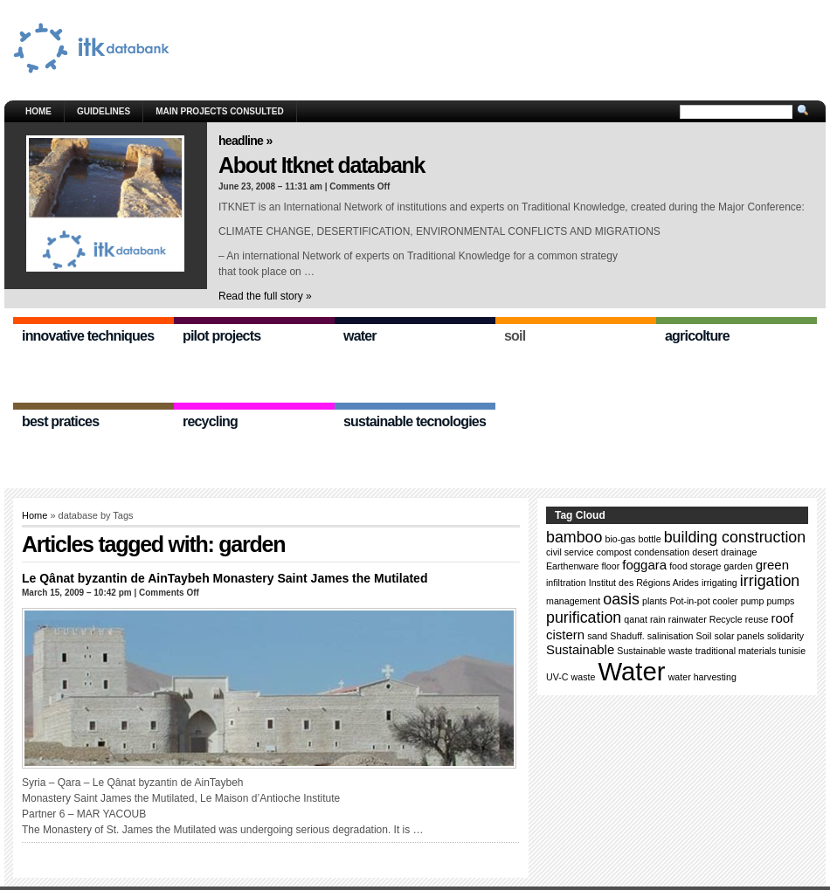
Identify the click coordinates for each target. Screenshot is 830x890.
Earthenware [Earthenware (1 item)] (572, 566)
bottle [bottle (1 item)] (650, 539)
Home (38, 111)
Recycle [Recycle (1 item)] (726, 619)
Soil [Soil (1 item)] (704, 636)
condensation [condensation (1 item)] (661, 552)
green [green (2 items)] (772, 564)
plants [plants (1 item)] (654, 601)
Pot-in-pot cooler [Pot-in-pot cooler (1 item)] (703, 601)
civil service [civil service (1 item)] (569, 552)
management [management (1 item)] (573, 601)
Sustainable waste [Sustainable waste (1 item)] (655, 650)
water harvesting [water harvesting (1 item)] (702, 677)
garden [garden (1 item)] (737, 566)
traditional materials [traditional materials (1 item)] (735, 650)
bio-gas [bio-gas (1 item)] (620, 539)
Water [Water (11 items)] (631, 671)
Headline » (245, 141)
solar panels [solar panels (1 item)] (739, 636)
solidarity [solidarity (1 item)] (785, 636)
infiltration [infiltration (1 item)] (566, 582)
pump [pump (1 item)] (752, 601)
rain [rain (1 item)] (658, 619)
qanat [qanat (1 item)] (635, 619)
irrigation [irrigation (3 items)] (769, 581)
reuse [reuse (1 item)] (757, 619)
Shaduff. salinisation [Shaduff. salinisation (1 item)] (651, 636)
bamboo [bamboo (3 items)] (574, 537)
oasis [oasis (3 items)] (621, 599)
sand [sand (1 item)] (597, 636)
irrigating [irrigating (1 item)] (719, 582)
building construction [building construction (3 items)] (735, 537)
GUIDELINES (103, 111)
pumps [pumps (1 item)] (780, 601)
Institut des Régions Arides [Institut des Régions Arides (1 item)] (644, 582)
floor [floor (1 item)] (610, 566)
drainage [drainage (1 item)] (739, 552)
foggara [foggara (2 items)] (644, 564)
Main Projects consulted (220, 111)
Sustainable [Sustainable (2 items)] (580, 649)
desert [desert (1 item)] (705, 552)
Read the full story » (265, 296)
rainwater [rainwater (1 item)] (687, 619)
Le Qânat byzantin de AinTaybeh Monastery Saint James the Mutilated (224, 578)
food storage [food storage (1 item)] (695, 566)
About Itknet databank (321, 165)
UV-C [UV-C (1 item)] (557, 677)
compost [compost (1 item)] (614, 552)
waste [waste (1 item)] (583, 677)
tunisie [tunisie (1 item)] (792, 650)
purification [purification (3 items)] (583, 617)
